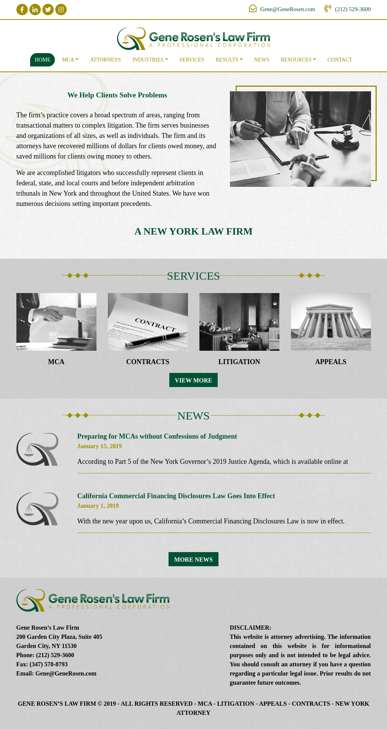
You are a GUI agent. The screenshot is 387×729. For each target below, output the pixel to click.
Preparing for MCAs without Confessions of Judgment (157, 436)
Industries (148, 60)
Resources (296, 60)
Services (192, 60)
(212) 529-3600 (353, 9)
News (262, 60)
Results (227, 60)
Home (42, 60)
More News (193, 559)
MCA (68, 60)
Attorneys (105, 60)
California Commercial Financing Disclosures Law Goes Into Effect (176, 496)
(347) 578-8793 (49, 664)
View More (193, 380)
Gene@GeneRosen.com (287, 9)
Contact (340, 60)
